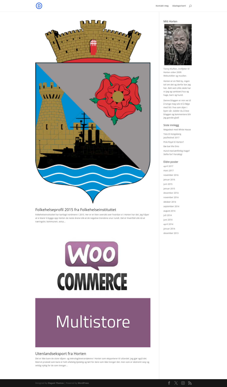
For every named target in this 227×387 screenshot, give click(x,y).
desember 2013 (171, 233)
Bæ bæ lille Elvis (171, 146)
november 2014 (171, 197)
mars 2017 (168, 170)
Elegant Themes (56, 383)
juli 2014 (167, 215)
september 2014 (171, 206)
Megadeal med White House (177, 129)
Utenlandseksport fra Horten (60, 353)
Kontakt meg (162, 6)
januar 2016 (169, 179)
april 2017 (168, 166)
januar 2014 (169, 228)
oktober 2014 (169, 201)
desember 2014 (171, 192)
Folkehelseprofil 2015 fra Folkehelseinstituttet (75, 209)
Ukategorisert (179, 6)
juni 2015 (167, 184)
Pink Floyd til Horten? (173, 142)
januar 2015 (169, 188)
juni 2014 (167, 219)
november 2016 (171, 175)
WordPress (83, 383)
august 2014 (169, 210)
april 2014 (168, 224)
